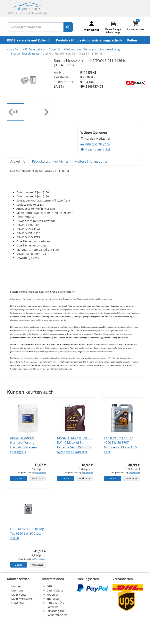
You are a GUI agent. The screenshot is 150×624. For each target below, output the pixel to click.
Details (18, 478)
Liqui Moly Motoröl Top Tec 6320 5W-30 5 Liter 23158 (27, 533)
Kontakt (16, 586)
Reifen (132, 40)
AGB (49, 586)
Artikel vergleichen (95, 144)
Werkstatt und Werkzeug (80, 49)
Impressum (53, 598)
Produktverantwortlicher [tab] (50, 161)
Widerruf (52, 594)
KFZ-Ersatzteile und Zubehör (29, 40)
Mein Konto (18, 594)
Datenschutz (54, 590)
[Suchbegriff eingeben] (35, 27)
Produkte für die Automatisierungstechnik (89, 40)
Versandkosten (40, 473)
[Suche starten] (68, 27)
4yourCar (13, 49)
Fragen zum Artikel (95, 149)
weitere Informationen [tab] (91, 161)
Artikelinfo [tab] (17, 161)
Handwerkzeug (110, 49)
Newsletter (18, 603)
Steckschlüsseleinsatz (25, 53)
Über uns (17, 590)
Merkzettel (38, 478)
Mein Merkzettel (22, 598)
